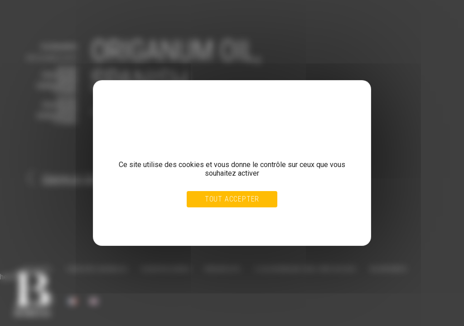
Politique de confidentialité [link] (146, 227)
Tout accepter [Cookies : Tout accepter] (232, 199)
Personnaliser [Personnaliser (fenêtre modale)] (252, 218)
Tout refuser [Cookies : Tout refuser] (210, 218)
